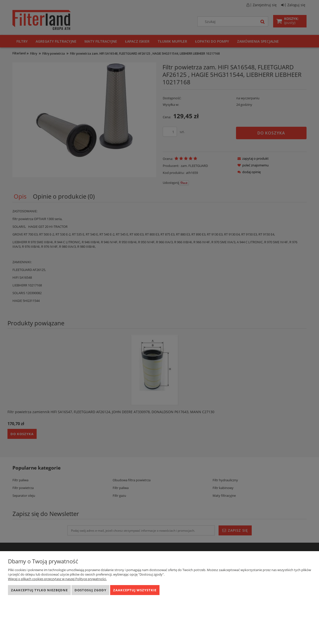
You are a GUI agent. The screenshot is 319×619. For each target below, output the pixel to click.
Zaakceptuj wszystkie (135, 590)
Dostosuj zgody (90, 590)
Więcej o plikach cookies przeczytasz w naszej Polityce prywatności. (57, 579)
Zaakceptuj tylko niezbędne (39, 590)
